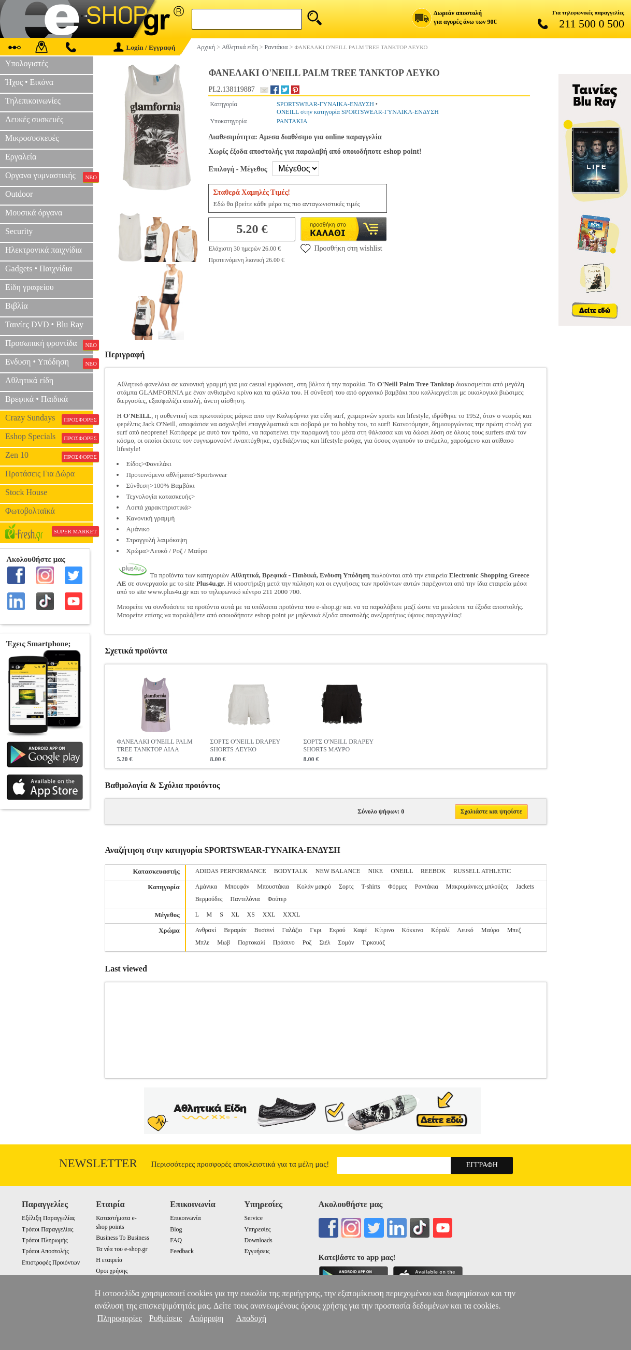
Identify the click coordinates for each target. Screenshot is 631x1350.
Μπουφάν (237, 886)
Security (19, 231)
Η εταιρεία (109, 1260)
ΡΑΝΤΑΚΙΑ (292, 121)
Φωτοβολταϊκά (30, 510)
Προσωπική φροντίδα (49, 344)
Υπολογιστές (26, 63)
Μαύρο (490, 930)
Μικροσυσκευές (32, 138)
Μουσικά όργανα (33, 212)
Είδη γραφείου (29, 287)
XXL (269, 914)
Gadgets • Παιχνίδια (38, 268)
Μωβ (223, 942)
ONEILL (402, 871)
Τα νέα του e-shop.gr (121, 1249)
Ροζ (307, 942)
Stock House (26, 492)
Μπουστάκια (273, 886)
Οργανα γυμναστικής (49, 176)
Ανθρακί (206, 930)
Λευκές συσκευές (34, 119)
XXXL (291, 914)
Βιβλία (16, 305)
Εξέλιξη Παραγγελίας (48, 1218)
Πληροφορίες (119, 1318)
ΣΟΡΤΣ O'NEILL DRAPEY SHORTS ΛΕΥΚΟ (245, 745)
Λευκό (465, 930)
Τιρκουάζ (373, 942)
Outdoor (19, 194)
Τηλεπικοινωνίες (33, 100)
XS (250, 914)
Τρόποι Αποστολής (45, 1251)
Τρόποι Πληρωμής (45, 1240)
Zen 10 (49, 456)
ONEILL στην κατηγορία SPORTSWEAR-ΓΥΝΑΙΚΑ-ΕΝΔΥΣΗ (358, 111)
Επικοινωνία (185, 1218)
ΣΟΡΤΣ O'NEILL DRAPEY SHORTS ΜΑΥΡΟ (338, 745)
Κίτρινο (384, 930)
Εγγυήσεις (256, 1251)
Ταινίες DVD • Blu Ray (44, 324)
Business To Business (122, 1237)
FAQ (176, 1240)
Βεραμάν (235, 930)
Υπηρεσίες (257, 1229)
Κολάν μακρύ (314, 886)
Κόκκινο (412, 930)
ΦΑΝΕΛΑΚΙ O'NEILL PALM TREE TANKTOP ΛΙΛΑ (154, 745)
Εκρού (337, 930)
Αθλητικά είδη (29, 380)
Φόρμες (397, 886)
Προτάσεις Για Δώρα (40, 473)
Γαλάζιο (292, 930)
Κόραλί (440, 930)
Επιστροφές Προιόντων (51, 1262)
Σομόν (346, 942)
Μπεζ (514, 930)
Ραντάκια (426, 886)
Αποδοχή (251, 1318)
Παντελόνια (245, 899)
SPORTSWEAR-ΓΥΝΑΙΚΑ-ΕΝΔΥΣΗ (325, 104)
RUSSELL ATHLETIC (482, 871)
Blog (176, 1229)
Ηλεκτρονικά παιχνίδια (43, 249)
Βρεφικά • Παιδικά (36, 399)
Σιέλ (324, 942)
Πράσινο (284, 942)
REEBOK (433, 871)
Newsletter (98, 1163)
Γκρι (315, 930)
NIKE (375, 871)
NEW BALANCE (338, 871)
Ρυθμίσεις (165, 1318)
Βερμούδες (209, 899)
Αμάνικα (206, 886)
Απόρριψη (206, 1318)
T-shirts (371, 886)
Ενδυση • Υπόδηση (49, 363)
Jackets (525, 886)
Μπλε (202, 942)
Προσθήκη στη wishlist (341, 248)
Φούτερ (277, 899)
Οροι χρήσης (111, 1270)
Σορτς (346, 886)
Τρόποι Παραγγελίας (47, 1229)
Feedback (182, 1251)
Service (253, 1218)
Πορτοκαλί (251, 942)
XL (235, 914)
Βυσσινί (264, 930)
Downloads (258, 1240)
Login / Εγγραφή (144, 47)
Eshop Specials (49, 437)
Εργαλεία (20, 156)
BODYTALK (291, 871)
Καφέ (360, 930)
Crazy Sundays (49, 419)
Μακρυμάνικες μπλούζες (477, 886)
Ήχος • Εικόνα (29, 82)
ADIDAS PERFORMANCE (230, 871)
